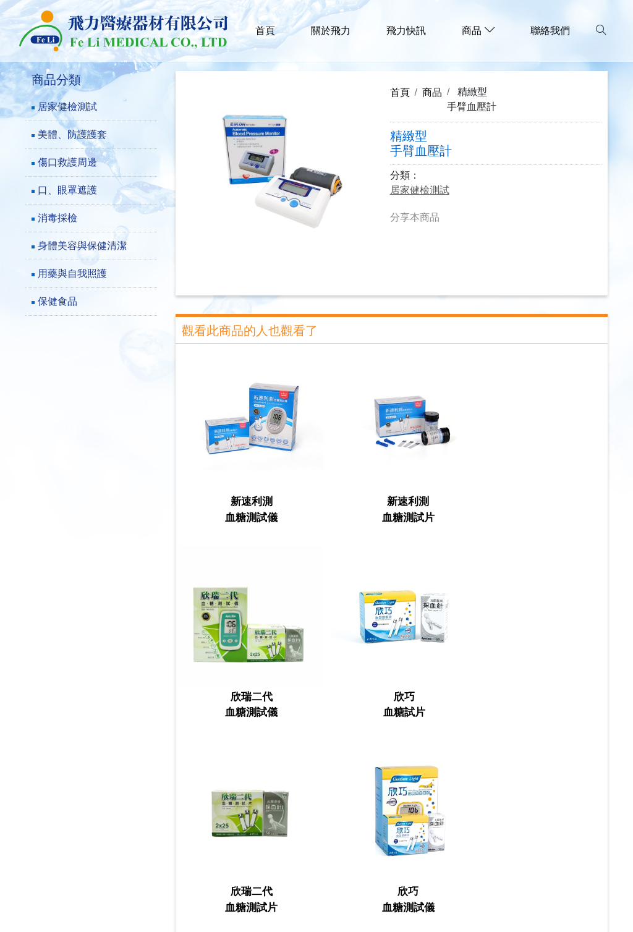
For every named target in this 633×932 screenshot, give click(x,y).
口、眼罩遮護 (67, 190)
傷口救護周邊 (67, 162)
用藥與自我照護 (72, 273)
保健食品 (57, 301)
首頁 (265, 30)
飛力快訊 (406, 30)
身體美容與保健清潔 (82, 245)
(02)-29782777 (72, 825)
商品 (432, 92)
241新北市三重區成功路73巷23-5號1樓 (129, 806)
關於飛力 (330, 30)
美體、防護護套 (72, 134)
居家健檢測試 (67, 106)
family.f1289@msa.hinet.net (104, 863)
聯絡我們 (550, 30)
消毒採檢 (57, 218)
